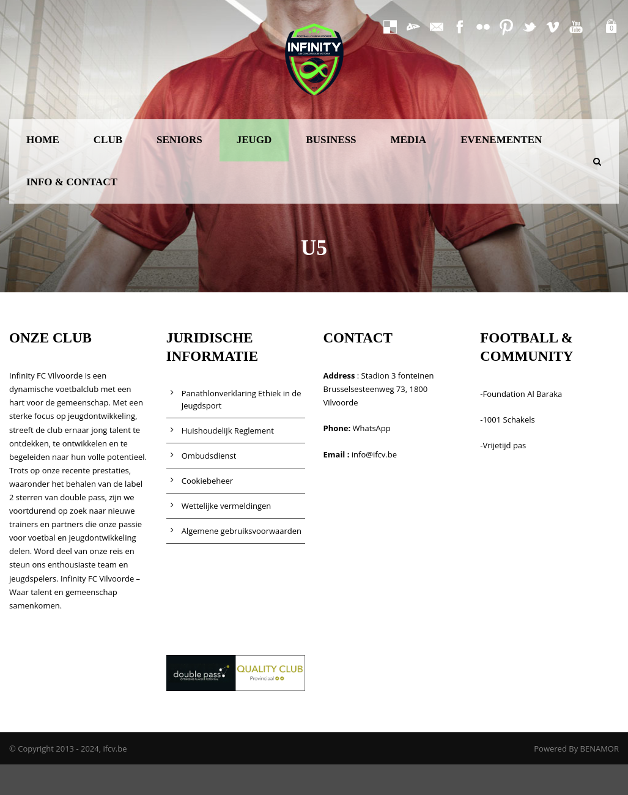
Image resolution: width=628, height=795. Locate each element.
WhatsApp (372, 428)
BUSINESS (331, 140)
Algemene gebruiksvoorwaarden (241, 530)
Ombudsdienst (209, 455)
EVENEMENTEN (501, 140)
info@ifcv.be (374, 454)
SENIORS (179, 140)
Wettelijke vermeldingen (227, 505)
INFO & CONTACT (71, 182)
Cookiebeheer (207, 480)
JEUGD (254, 140)
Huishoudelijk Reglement (228, 430)
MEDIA (409, 140)
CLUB (108, 140)
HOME (42, 140)
